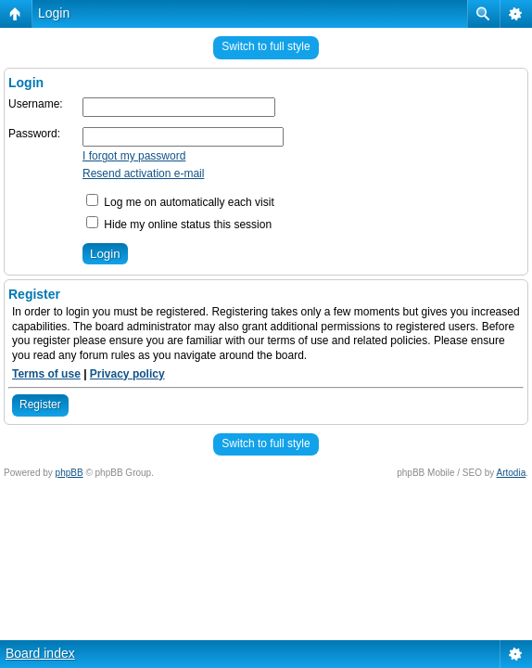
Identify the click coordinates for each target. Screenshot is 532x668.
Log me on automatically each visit (180, 202)
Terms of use (46, 373)
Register (40, 404)
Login (54, 13)
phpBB (69, 473)
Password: (34, 133)
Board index (40, 653)
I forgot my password (133, 155)
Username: (35, 103)
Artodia (511, 473)
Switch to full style (266, 46)
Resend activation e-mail (143, 173)
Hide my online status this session (179, 224)
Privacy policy (127, 373)
